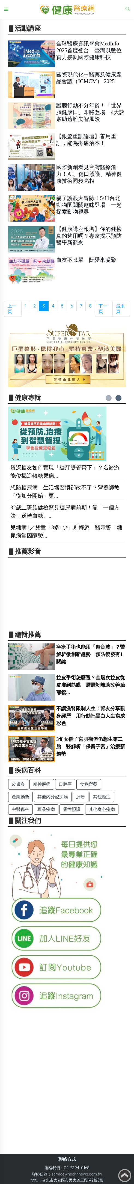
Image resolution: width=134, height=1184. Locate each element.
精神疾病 (41, 784)
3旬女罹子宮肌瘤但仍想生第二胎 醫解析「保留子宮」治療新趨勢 (90, 746)
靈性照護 (72, 809)
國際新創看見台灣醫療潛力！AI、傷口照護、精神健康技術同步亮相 (89, 174)
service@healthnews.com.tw (76, 1174)
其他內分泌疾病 (52, 796)
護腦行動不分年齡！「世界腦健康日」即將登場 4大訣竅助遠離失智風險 (90, 112)
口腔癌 (65, 784)
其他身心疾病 (102, 809)
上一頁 (12, 308)
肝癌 (80, 796)
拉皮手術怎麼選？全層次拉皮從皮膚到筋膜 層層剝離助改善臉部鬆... (90, 685)
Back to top (125, 1175)
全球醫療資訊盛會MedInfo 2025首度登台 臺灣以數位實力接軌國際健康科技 (89, 50)
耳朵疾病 (46, 809)
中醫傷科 (20, 809)
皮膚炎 (18, 784)
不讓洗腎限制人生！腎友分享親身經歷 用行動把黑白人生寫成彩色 (90, 716)
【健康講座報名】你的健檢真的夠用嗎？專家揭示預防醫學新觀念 (89, 236)
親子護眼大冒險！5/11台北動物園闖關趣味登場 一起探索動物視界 (89, 205)
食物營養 (88, 784)
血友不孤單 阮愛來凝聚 (86, 260)
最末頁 (120, 308)
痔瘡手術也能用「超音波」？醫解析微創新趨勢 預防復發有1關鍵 (90, 654)
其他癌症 (102, 796)
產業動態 (20, 796)
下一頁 (103, 308)
